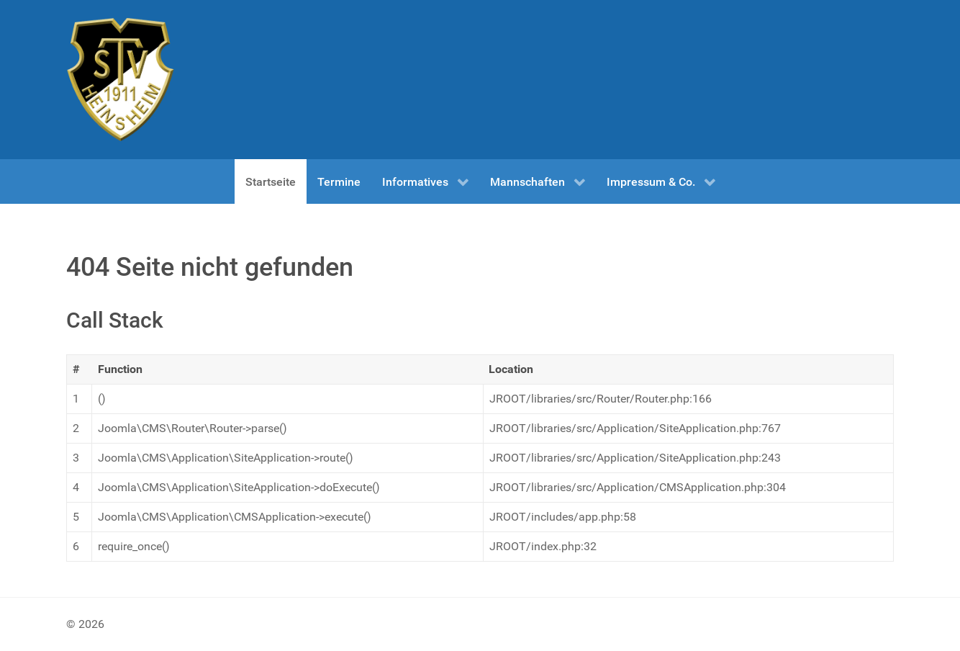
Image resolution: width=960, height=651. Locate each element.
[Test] (120, 79)
